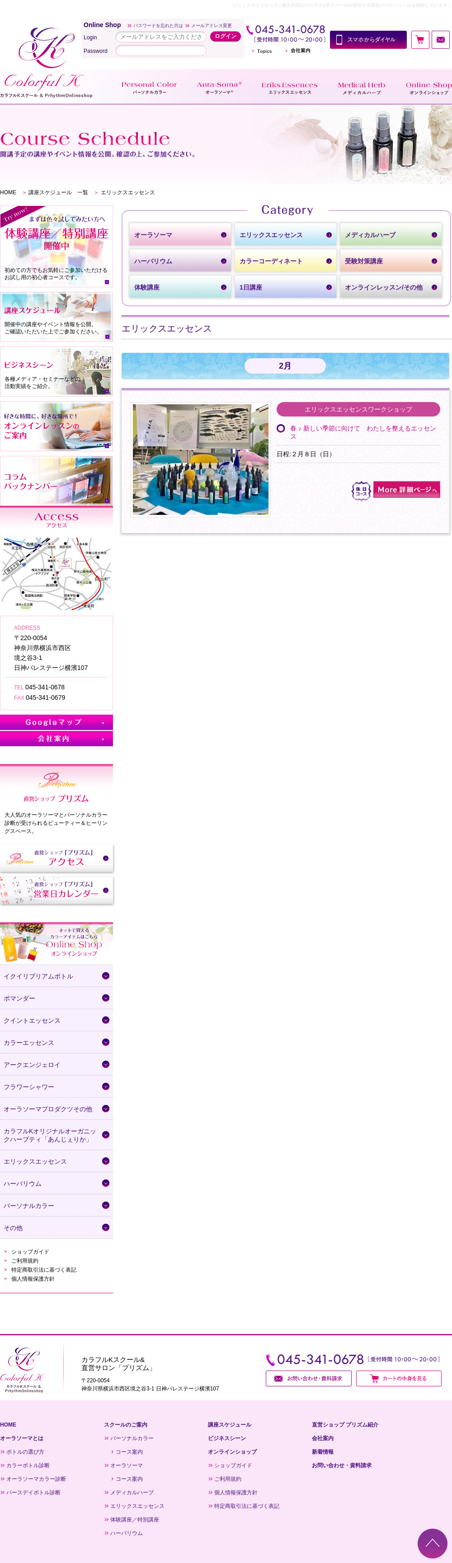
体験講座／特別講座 (134, 1519)
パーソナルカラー (132, 1438)
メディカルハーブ (132, 1492)
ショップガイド (30, 1252)
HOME (8, 192)
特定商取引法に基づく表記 (43, 1270)
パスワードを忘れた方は (158, 25)
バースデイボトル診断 (33, 1492)
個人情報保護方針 (33, 1279)
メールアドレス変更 (211, 25)
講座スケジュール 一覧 (58, 192)
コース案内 (129, 1452)
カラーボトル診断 (28, 1465)
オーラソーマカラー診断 (36, 1479)
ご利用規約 (24, 1261)
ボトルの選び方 (25, 1452)
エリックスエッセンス (137, 1506)
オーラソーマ (126, 1465)
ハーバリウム (126, 1533)
